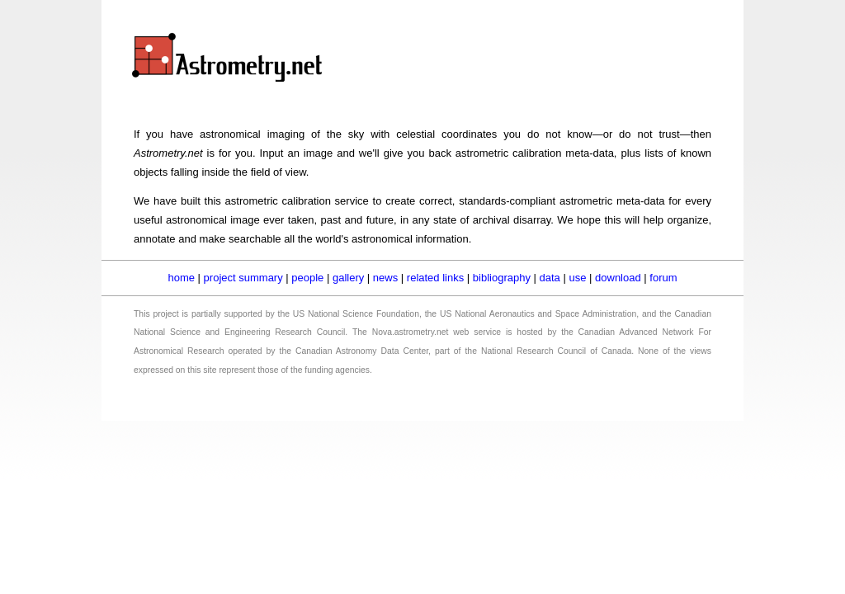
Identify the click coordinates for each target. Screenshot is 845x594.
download (618, 277)
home (181, 277)
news (385, 277)
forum (663, 277)
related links (435, 277)
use (577, 277)
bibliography (502, 277)
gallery (348, 277)
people (307, 277)
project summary (243, 277)
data (550, 277)
